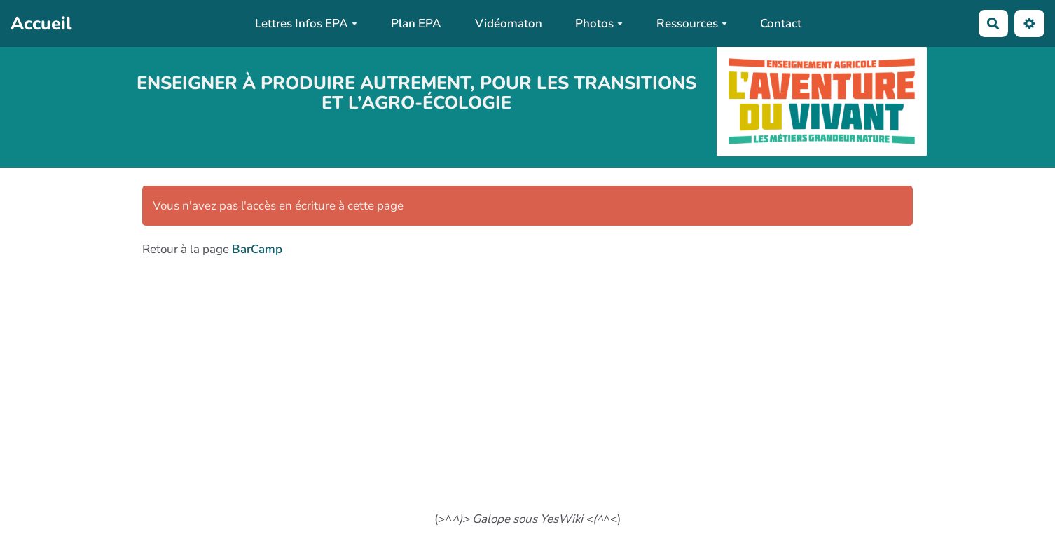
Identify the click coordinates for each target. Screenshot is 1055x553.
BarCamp (257, 249)
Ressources (691, 23)
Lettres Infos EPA (306, 23)
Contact (780, 23)
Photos (599, 23)
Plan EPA (416, 23)
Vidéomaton (508, 23)
